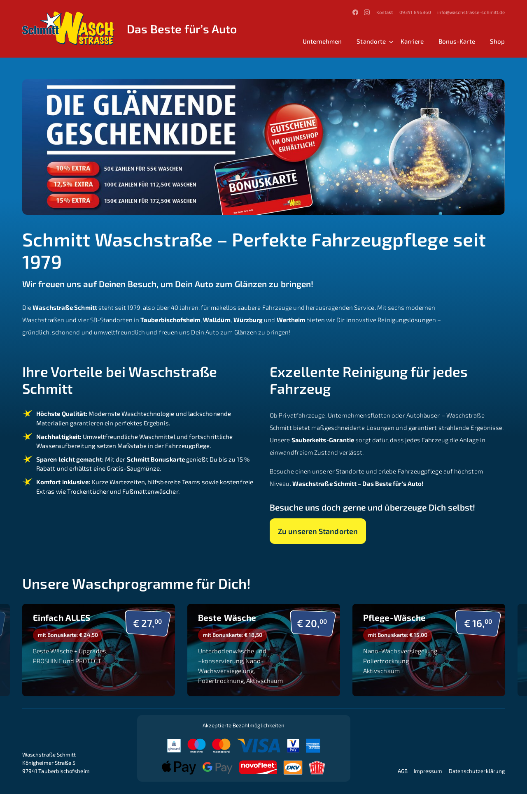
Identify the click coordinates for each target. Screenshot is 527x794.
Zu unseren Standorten (318, 531)
